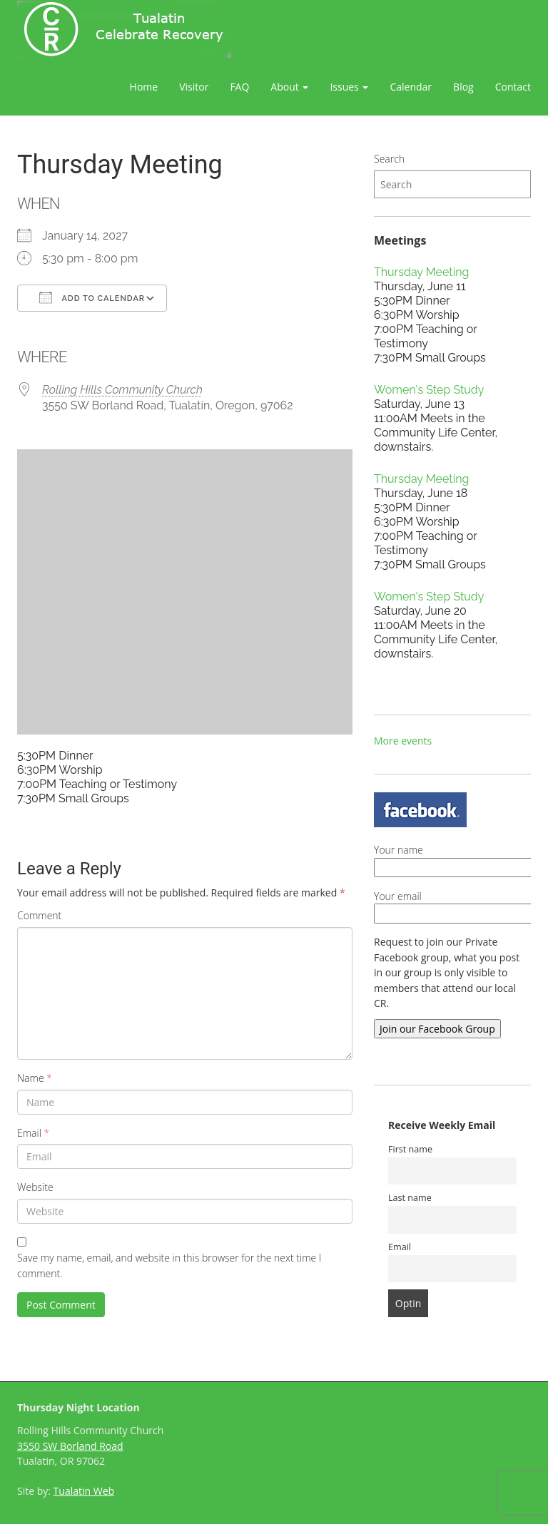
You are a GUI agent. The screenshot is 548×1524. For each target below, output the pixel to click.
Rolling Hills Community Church (122, 390)
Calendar (411, 86)
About (289, 86)
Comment (39, 915)
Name (34, 1078)
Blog (463, 86)
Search (389, 158)
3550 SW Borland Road (70, 1446)
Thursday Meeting (421, 272)
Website (35, 1187)
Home (144, 86)
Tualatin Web (84, 1491)
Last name (410, 1198)
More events (403, 740)
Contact (513, 86)
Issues (349, 86)
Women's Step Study (429, 390)
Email (33, 1133)
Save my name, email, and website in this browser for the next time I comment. (169, 1265)
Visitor (193, 86)
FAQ (239, 86)
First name (410, 1149)
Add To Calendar (92, 297)
